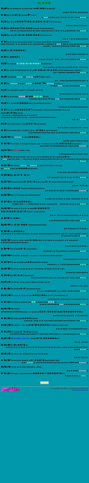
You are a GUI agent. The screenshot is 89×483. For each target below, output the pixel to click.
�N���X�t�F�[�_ (22, 338)
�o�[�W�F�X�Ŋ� (22, 295)
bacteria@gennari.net (82, 390)
